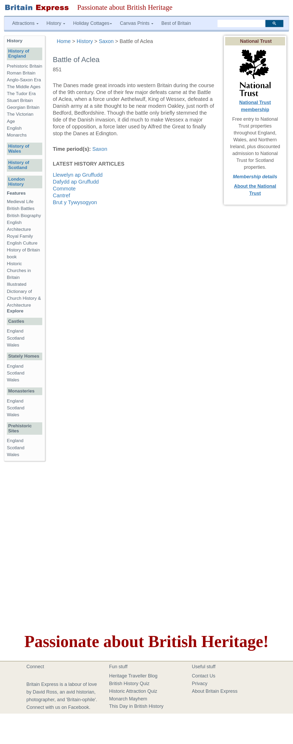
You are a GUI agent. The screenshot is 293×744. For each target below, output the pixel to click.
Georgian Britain (23, 107)
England (15, 331)
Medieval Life (20, 201)
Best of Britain (176, 23)
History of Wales (18, 149)
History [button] (55, 23)
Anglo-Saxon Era (24, 79)
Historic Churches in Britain (19, 270)
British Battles (21, 208)
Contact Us (203, 676)
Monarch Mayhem (128, 698)
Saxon (106, 41)
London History (16, 182)
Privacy (199, 683)
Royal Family (20, 236)
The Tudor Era (21, 93)
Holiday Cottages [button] (92, 23)
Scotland (16, 338)
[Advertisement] (25, 546)
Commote (64, 188)
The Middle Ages (23, 86)
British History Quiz (129, 683)
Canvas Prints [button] (136, 23)
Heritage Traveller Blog (133, 676)
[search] (241, 23)
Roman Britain (21, 73)
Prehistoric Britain (24, 66)
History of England (18, 54)
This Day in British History (136, 706)
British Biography (24, 215)
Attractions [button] (25, 23)
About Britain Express (215, 691)
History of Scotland (18, 165)
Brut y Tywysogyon (75, 202)
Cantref (61, 195)
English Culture (22, 243)
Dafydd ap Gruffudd (76, 182)
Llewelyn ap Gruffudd (78, 175)
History (85, 41)
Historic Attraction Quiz (133, 691)
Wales (13, 345)
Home (64, 41)
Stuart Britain (20, 100)
